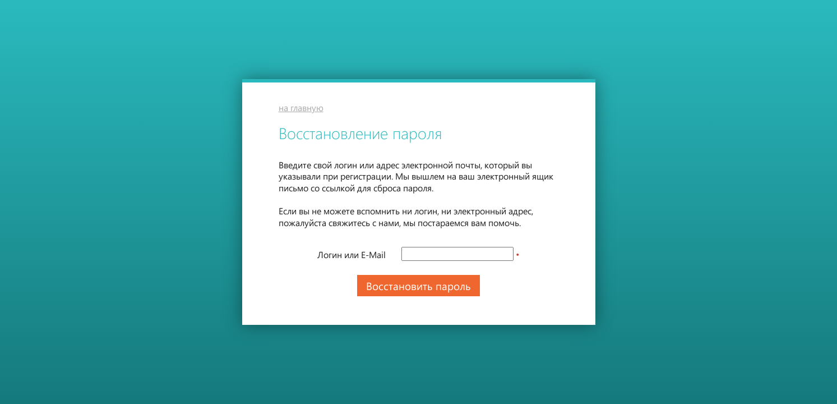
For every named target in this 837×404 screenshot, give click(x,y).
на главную (301, 107)
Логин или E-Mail (351, 254)
